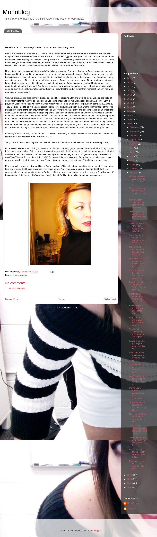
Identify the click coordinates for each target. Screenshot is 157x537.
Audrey (16, 275)
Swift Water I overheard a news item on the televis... (136, 368)
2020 (129, 82)
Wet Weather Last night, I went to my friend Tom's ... (137, 380)
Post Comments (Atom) (67, 307)
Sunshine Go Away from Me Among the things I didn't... (137, 298)
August (133, 144)
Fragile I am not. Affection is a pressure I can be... (137, 356)
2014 (129, 90)
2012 (129, 99)
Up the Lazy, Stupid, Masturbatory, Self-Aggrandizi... (136, 393)
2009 (129, 107)
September (135, 139)
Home (61, 299)
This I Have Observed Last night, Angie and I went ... (138, 430)
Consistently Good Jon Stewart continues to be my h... (137, 418)
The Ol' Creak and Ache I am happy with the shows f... (137, 227)
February (134, 168)
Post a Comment (17, 288)
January (134, 173)
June (132, 152)
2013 (129, 95)
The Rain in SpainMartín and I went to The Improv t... (137, 333)
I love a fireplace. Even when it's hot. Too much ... (137, 180)
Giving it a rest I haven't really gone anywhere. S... (138, 215)
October (134, 135)
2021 (129, 78)
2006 (129, 119)
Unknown (131, 508)
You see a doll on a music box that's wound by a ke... (137, 406)
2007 (129, 115)
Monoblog (16, 12)
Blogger (97, 530)
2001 (129, 487)
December (135, 127)
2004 (129, 475)
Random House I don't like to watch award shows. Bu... (137, 274)
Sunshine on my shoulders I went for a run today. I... (137, 239)
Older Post (110, 299)
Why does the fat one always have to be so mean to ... (137, 321)
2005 (129, 123)
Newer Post (11, 299)
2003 (129, 479)
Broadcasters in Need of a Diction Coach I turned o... (137, 286)
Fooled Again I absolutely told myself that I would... (137, 309)
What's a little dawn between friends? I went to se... (137, 453)
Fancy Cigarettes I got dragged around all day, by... (137, 345)
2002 (129, 483)
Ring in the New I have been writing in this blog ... (137, 465)
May (132, 156)
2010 (129, 103)
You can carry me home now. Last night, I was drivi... (137, 441)
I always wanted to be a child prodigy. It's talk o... (138, 262)
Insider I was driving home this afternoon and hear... (136, 251)
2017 (129, 86)
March (133, 164)
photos (23, 275)
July (132, 148)
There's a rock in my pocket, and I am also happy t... (138, 192)
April (132, 160)
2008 (129, 111)
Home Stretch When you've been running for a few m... (136, 204)
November (135, 131)
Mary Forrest (133, 503)
